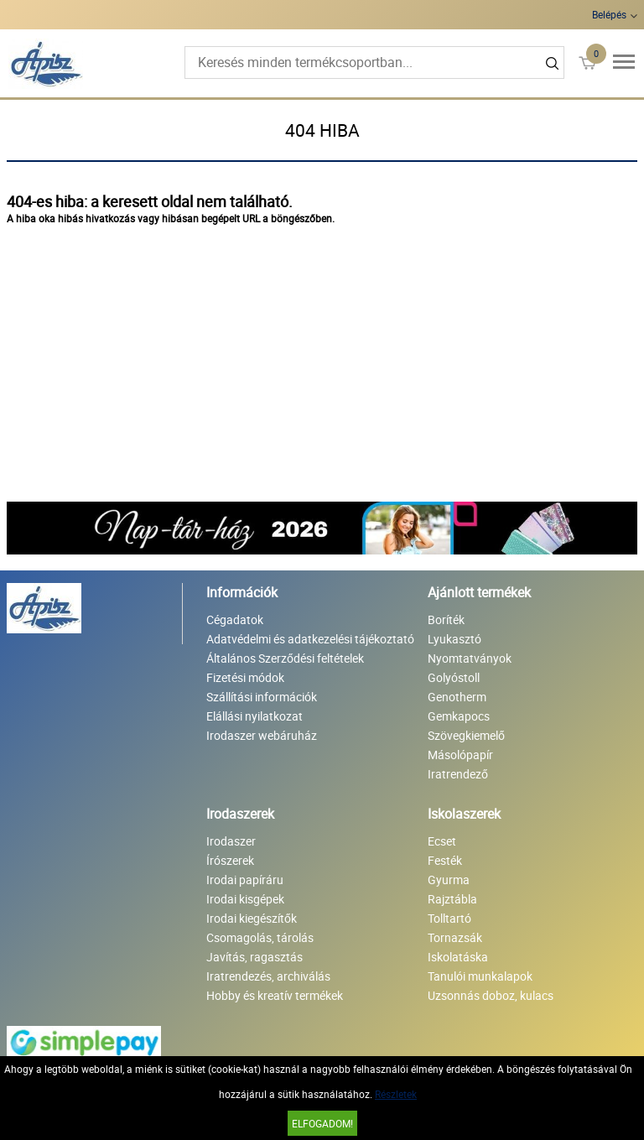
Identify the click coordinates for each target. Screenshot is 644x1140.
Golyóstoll (454, 677)
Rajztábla (452, 899)
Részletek (396, 1094)
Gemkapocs (459, 716)
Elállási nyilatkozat (254, 716)
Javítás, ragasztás (254, 957)
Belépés (609, 14)
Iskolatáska (458, 957)
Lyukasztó (454, 639)
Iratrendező (458, 774)
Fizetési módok (245, 677)
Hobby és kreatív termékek (274, 995)
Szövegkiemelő (466, 735)
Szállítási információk (261, 697)
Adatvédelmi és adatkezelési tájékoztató (310, 639)
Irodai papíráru (244, 880)
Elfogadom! (322, 1123)
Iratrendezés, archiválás (268, 976)
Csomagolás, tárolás (260, 937)
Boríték (446, 619)
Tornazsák (455, 937)
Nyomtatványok (470, 658)
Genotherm (457, 697)
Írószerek (230, 860)
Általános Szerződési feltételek (285, 658)
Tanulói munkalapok (480, 976)
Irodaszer (231, 841)
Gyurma (449, 880)
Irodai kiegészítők (251, 918)
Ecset (442, 841)
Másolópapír (460, 755)
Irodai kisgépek (245, 899)
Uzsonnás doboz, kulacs (490, 995)
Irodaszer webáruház (261, 735)
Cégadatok (234, 619)
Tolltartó (449, 918)
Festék (445, 860)
